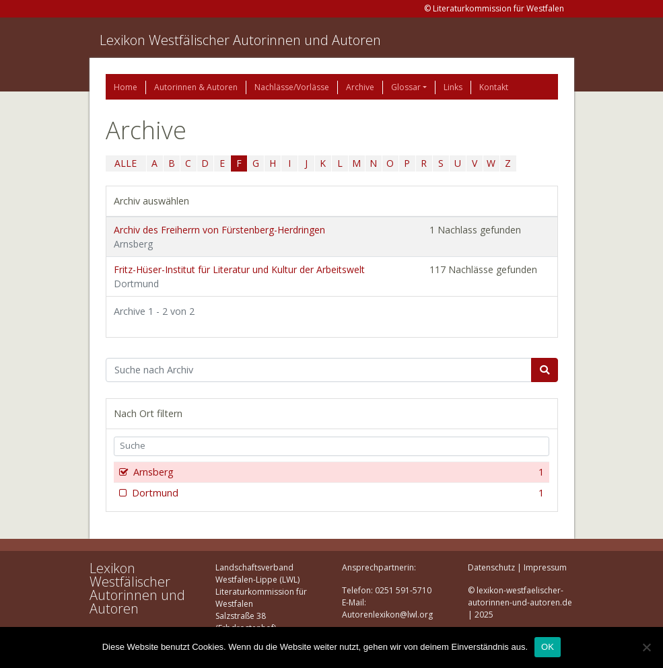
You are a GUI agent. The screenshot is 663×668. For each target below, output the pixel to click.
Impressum (545, 567)
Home (125, 87)
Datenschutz (491, 567)
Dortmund (337, 493)
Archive (360, 87)
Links (453, 87)
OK (547, 647)
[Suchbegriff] (319, 370)
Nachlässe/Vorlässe (291, 87)
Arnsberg (338, 472)
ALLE (125, 163)
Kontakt (493, 87)
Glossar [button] (406, 87)
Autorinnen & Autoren (196, 87)
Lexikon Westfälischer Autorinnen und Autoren (240, 40)
